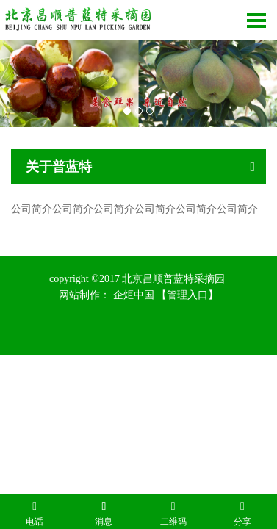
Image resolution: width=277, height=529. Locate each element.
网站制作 (79, 295)
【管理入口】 (187, 295)
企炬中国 (133, 295)
